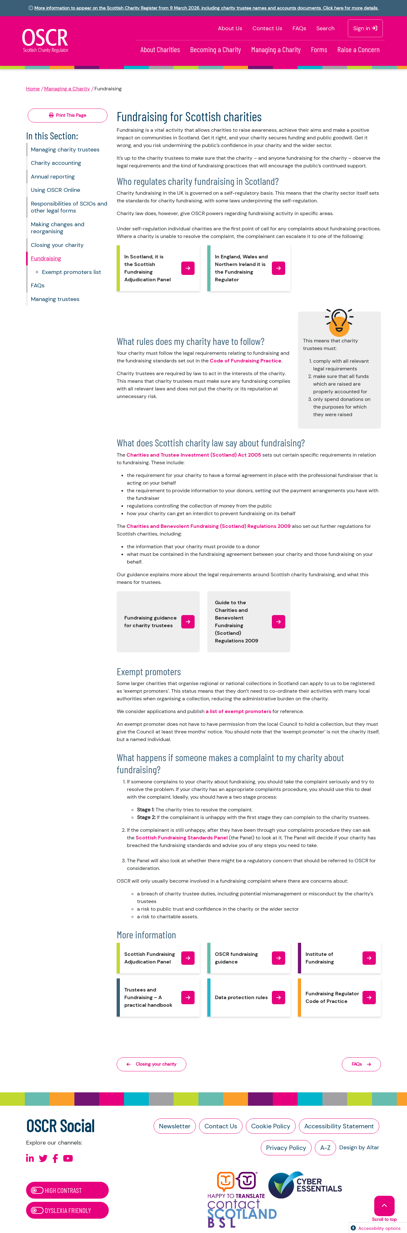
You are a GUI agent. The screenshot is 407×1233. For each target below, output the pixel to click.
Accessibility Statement (339, 1126)
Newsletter (174, 1126)
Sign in (365, 28)
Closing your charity (57, 245)
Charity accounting (56, 163)
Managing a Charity (276, 49)
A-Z (325, 1148)
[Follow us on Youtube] (68, 1159)
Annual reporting (53, 176)
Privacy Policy (286, 1148)
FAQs (299, 28)
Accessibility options (379, 1228)
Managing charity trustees (65, 149)
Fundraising (46, 258)
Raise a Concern (358, 49)
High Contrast (56, 1190)
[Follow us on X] (43, 1159)
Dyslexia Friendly (61, 1210)
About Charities (160, 49)
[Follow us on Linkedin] (30, 1159)
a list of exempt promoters (238, 711)
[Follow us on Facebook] (55, 1159)
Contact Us (267, 28)
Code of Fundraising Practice (245, 360)
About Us (230, 28)
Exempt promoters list (71, 272)
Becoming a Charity (215, 49)
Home (33, 88)
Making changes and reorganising (57, 228)
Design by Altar (359, 1147)
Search (325, 28)
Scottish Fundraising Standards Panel (182, 837)
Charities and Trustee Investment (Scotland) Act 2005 (194, 455)
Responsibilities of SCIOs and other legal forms (69, 207)
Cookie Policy (270, 1126)
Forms (319, 49)
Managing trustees (55, 299)
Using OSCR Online (55, 190)
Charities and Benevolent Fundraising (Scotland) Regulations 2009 (209, 526)
